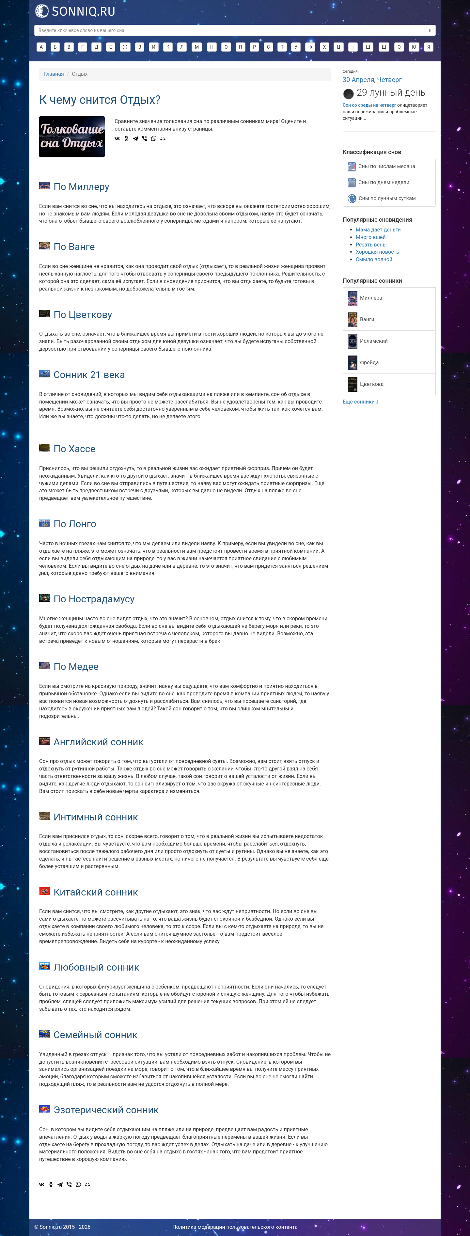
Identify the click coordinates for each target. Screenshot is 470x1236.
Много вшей (371, 237)
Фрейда (363, 363)
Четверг (389, 80)
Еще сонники (360, 402)
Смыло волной (374, 259)
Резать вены (371, 245)
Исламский (368, 341)
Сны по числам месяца (381, 166)
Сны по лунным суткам (382, 198)
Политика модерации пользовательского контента (235, 1227)
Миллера (365, 298)
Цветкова (366, 384)
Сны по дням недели (378, 182)
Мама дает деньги (378, 230)
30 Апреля (358, 80)
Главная (54, 74)
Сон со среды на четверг (369, 105)
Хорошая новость (377, 252)
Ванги (361, 319)
